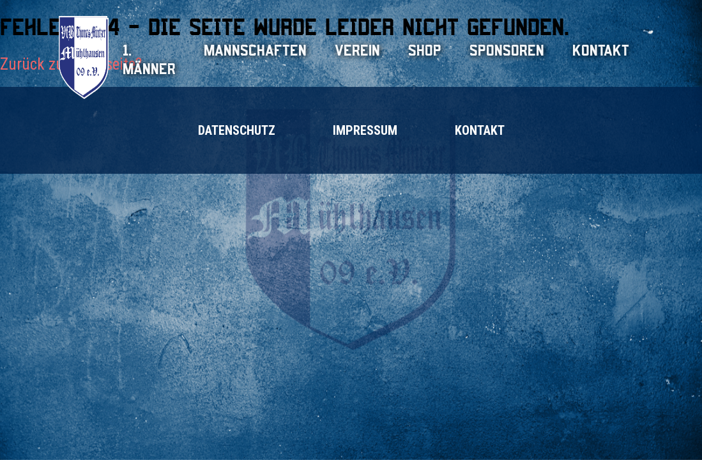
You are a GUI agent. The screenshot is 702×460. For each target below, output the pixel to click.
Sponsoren (506, 50)
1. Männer (149, 59)
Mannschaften (255, 50)
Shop (424, 50)
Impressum (365, 130)
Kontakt (600, 50)
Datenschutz (236, 130)
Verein (357, 50)
